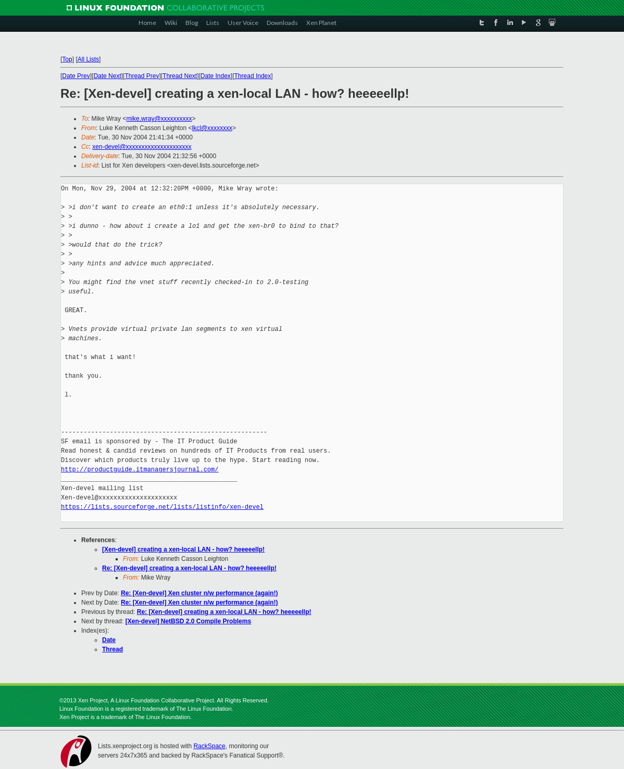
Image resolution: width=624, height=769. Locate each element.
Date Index (216, 76)
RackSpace (209, 746)
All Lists (88, 59)
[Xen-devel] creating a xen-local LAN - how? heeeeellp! (183, 549)
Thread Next (180, 76)
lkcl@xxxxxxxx (212, 128)
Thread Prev (141, 76)
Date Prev (76, 76)
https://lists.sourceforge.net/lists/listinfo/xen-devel (162, 507)
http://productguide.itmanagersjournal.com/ (139, 469)
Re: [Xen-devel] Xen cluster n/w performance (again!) (199, 593)
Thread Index (252, 76)
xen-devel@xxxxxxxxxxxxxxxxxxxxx (141, 146)
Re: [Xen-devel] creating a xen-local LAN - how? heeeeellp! (189, 568)
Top (67, 59)
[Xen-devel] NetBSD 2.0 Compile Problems (188, 621)
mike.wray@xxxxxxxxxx (159, 118)
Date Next (107, 76)
